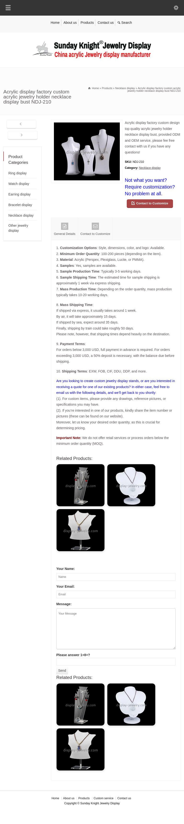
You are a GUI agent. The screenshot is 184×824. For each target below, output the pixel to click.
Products (87, 22)
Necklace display (150, 168)
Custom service (104, 798)
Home (55, 22)
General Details (64, 229)
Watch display (18, 184)
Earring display (19, 194)
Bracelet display (20, 205)
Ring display (17, 173)
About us (70, 22)
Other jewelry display (18, 228)
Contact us (106, 22)
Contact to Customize (152, 203)
